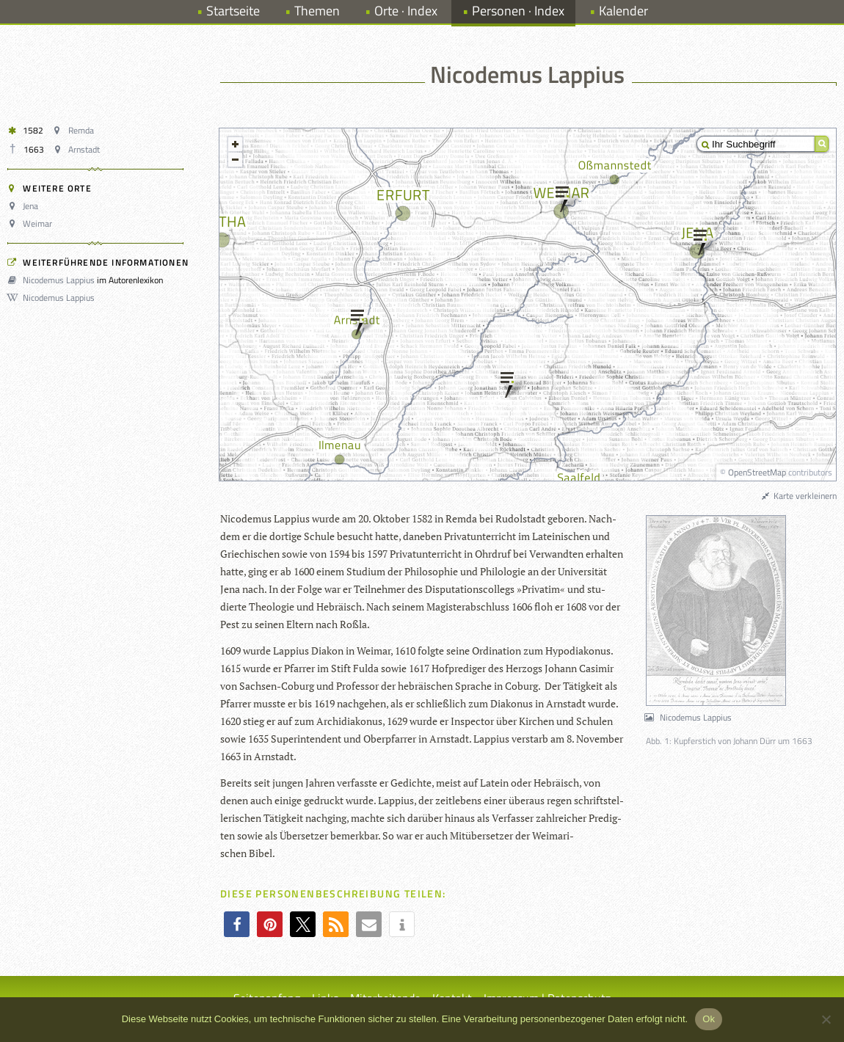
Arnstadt (78, 149)
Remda (75, 130)
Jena (25, 206)
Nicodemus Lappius (53, 280)
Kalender (623, 11)
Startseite (233, 11)
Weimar (32, 223)
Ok (708, 1018)
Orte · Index (405, 11)
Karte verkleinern (798, 496)
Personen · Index (518, 11)
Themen (317, 11)
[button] (237, 924)
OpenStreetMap (757, 472)
